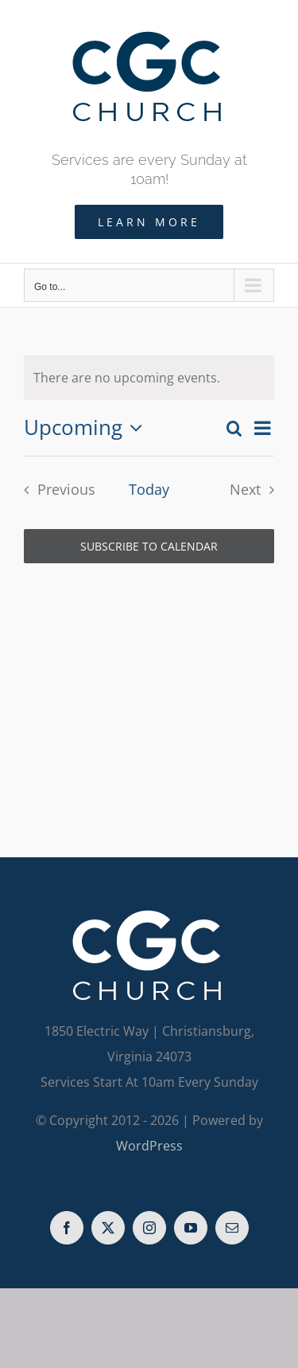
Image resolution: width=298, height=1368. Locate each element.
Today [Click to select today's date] (149, 489)
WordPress (149, 1145)
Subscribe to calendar (149, 546)
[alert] (149, 377)
